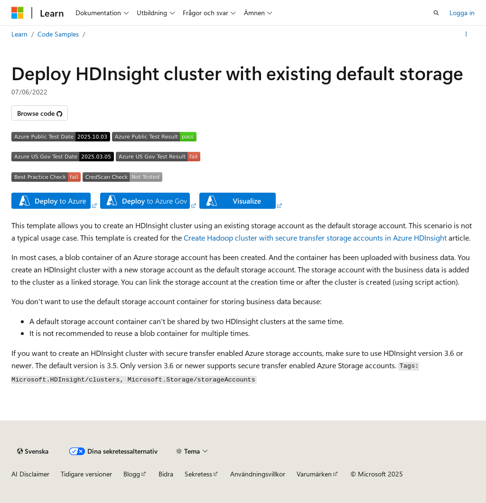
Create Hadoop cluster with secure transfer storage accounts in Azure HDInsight (315, 237)
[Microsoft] (17, 13)
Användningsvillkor (257, 473)
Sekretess (198, 473)
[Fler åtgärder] (466, 34)
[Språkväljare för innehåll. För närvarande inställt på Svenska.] (32, 451)
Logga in (462, 12)
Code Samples (58, 33)
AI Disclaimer (30, 473)
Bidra (166, 473)
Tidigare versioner (86, 473)
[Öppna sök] (436, 12)
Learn (19, 33)
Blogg (131, 473)
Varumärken (314, 473)
